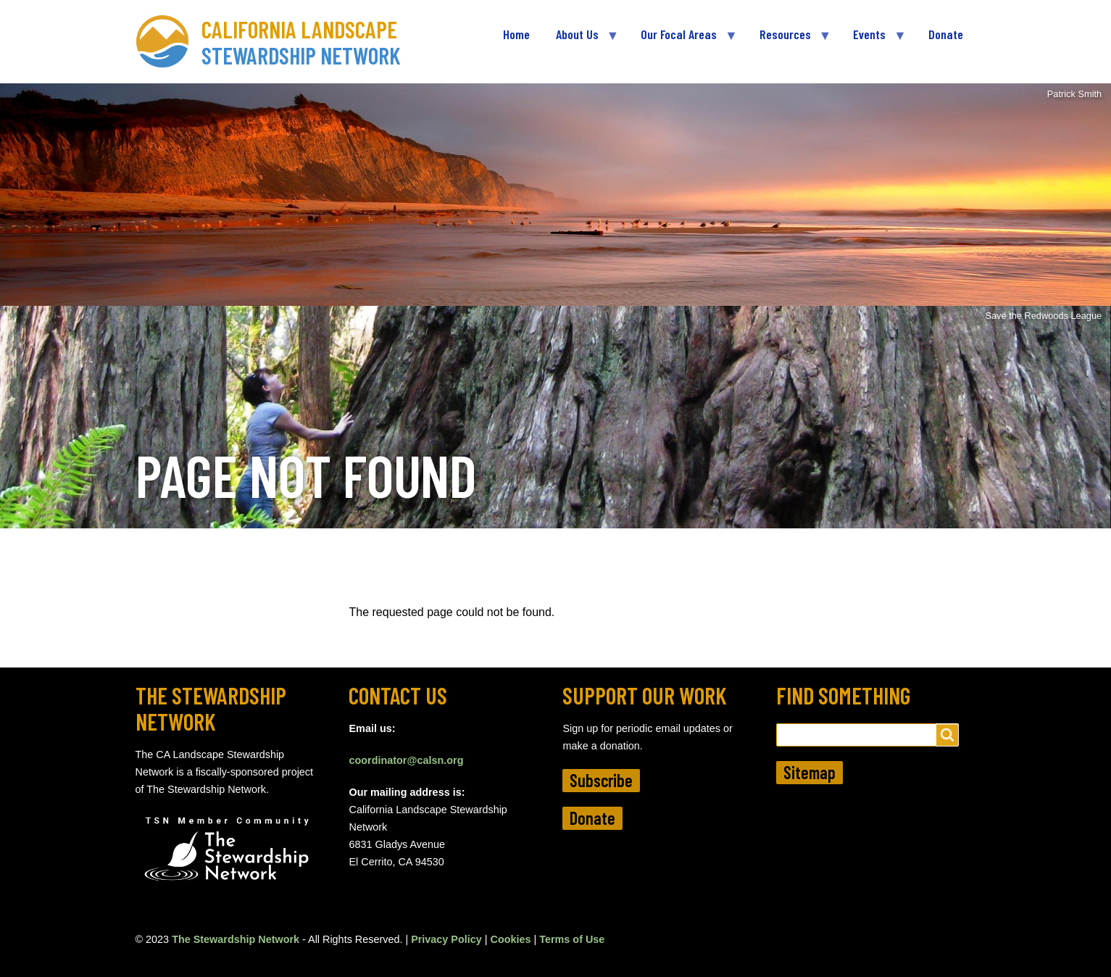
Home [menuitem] (516, 34)
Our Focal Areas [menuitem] (682, 40)
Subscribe (601, 780)
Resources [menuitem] (788, 40)
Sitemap (809, 772)
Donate (592, 817)
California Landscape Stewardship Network (301, 42)
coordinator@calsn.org (406, 760)
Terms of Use (571, 939)
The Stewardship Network (235, 939)
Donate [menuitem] (945, 34)
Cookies (511, 939)
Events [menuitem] (872, 40)
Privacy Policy (446, 939)
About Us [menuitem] (580, 40)
